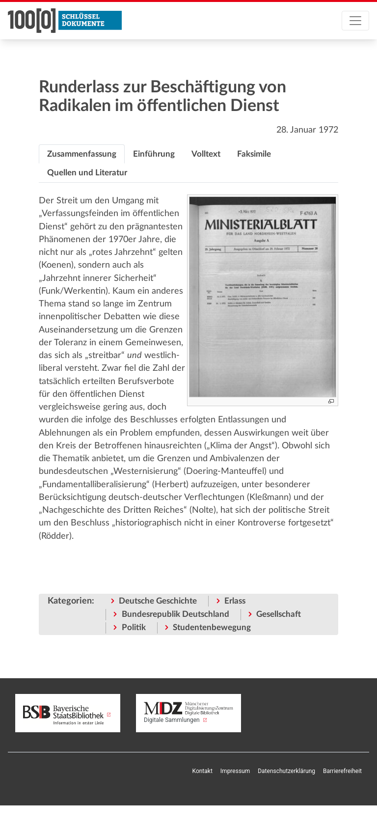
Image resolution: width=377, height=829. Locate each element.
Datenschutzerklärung (286, 771)
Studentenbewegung (212, 627)
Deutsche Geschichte (158, 601)
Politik (134, 627)
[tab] (82, 154)
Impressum (235, 771)
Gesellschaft (278, 614)
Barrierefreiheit (342, 771)
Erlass (234, 601)
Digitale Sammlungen (188, 712)
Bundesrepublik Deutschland (175, 614)
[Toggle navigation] (355, 20)
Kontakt (202, 771)
